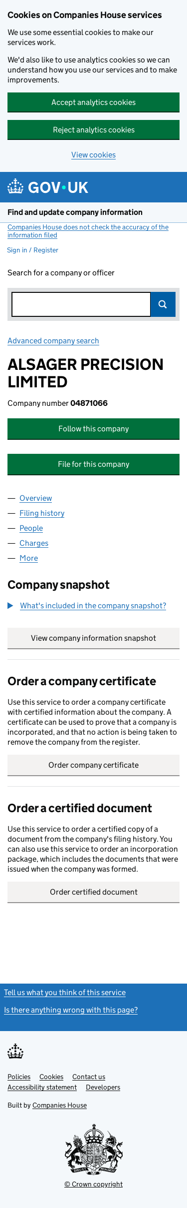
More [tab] (28, 558)
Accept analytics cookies (93, 102)
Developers (103, 1087)
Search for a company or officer (61, 272)
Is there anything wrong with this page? (71, 1010)
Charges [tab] (33, 543)
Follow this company (93, 428)
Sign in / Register (32, 249)
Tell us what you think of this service (65, 992)
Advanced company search (53, 340)
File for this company (93, 464)
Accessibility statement (42, 1087)
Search (163, 304)
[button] (86, 606)
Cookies (51, 1076)
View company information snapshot (105, 638)
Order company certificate (93, 765)
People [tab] (31, 528)
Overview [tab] (35, 498)
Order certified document (94, 892)
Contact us (88, 1076)
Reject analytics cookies (94, 129)
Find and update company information (75, 212)
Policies (18, 1076)
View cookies (93, 154)
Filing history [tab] (41, 513)
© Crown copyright (93, 1184)
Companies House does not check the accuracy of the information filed (88, 230)
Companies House (59, 1105)
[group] (93, 607)
